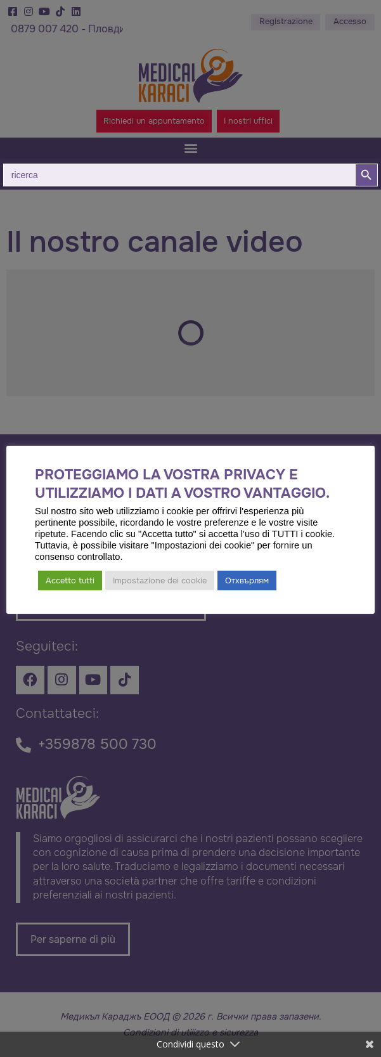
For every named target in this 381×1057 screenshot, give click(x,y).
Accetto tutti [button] (70, 580)
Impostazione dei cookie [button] (160, 580)
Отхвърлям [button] (247, 580)
